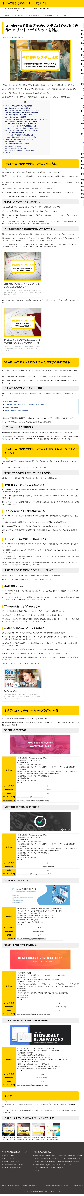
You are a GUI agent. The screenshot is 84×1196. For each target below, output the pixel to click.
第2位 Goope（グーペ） (8, 1158)
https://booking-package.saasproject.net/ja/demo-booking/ (33, 800)
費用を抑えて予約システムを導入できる (21, 123)
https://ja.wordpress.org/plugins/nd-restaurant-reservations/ (33, 1014)
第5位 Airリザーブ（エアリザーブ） (11, 1167)
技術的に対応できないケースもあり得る (21, 137)
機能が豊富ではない (15, 132)
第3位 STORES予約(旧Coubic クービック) (13, 1161)
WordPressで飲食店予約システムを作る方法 (17, 106)
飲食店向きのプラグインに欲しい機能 (18, 115)
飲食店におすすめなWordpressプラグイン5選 (17, 139)
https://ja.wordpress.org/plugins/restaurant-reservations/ (32, 1085)
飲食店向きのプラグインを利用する (17, 108)
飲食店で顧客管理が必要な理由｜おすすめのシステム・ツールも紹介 (52, 1165)
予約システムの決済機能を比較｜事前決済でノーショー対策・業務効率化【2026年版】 (57, 1158)
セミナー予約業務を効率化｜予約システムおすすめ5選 (48, 1167)
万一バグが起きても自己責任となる (19, 135)
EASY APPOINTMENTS (13, 146)
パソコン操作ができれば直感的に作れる (21, 126)
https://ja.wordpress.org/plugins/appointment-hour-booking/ (33, 874)
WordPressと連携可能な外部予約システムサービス (21, 110)
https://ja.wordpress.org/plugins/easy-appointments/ (31, 938)
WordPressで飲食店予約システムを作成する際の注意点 (20, 112)
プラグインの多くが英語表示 (15, 117)
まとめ (6, 152)
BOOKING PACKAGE (12, 141)
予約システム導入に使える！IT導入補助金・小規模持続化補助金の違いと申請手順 (56, 1161)
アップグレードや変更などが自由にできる (22, 128)
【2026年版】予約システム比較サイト (24, 3)
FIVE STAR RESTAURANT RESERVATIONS (19, 150)
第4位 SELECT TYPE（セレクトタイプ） (13, 1165)
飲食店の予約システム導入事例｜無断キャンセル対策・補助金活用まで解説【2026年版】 (57, 1155)
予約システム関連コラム (41, 8)
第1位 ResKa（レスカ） (8, 1155)
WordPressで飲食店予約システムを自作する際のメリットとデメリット (25, 119)
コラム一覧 (36, 1171)
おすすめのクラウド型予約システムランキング (15, 10)
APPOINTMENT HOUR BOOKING (16, 144)
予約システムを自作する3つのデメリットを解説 (21, 130)
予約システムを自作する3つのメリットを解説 (20, 121)
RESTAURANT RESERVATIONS (15, 148)
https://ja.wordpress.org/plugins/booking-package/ (31, 797)
